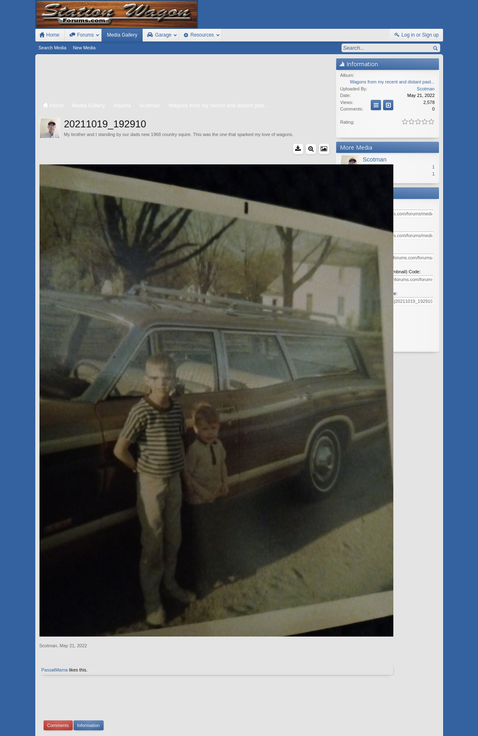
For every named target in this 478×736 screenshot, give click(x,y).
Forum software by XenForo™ (94, 728)
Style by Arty (428, 728)
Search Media (53, 47)
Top (426, 720)
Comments (58, 643)
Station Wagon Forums (338, 720)
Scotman (48, 563)
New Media (84, 47)
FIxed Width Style (55, 720)
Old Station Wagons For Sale (279, 720)
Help (400, 720)
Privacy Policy (397, 728)
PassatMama (55, 588)
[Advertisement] (185, 78)
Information (88, 643)
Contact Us (378, 720)
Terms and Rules (362, 728)
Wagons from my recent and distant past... (392, 81)
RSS (438, 720)
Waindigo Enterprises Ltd (279, 682)
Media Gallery (122, 35)
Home (414, 720)
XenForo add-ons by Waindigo (203, 682)
